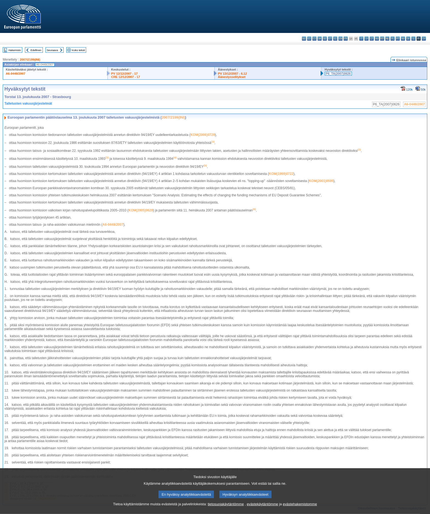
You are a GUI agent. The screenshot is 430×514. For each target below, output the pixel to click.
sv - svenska (424, 39)
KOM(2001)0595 (321, 181)
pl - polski (393, 39)
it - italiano (361, 39)
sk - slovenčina (408, 39)
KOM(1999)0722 (281, 174)
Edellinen (35, 50)
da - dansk (320, 39)
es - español (309, 39)
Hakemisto (15, 50)
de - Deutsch (325, 39)
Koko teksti (78, 50)
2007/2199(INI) (30, 59)
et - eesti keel (330, 39)
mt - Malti (382, 39)
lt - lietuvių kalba (372, 39)
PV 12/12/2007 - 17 (124, 73)
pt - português (398, 39)
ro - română (403, 39)
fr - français (346, 39)
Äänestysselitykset (232, 77)
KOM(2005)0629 (140, 210)
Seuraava (52, 50)
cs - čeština (314, 39)
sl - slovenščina (413, 39)
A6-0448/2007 (15, 73)
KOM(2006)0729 (202, 135)
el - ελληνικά (335, 39)
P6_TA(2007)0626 (338, 73)
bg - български (304, 39)
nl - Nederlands (387, 39)
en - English (340, 39)
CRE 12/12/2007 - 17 (125, 77)
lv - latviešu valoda (366, 39)
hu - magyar (377, 39)
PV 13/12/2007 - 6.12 (232, 73)
